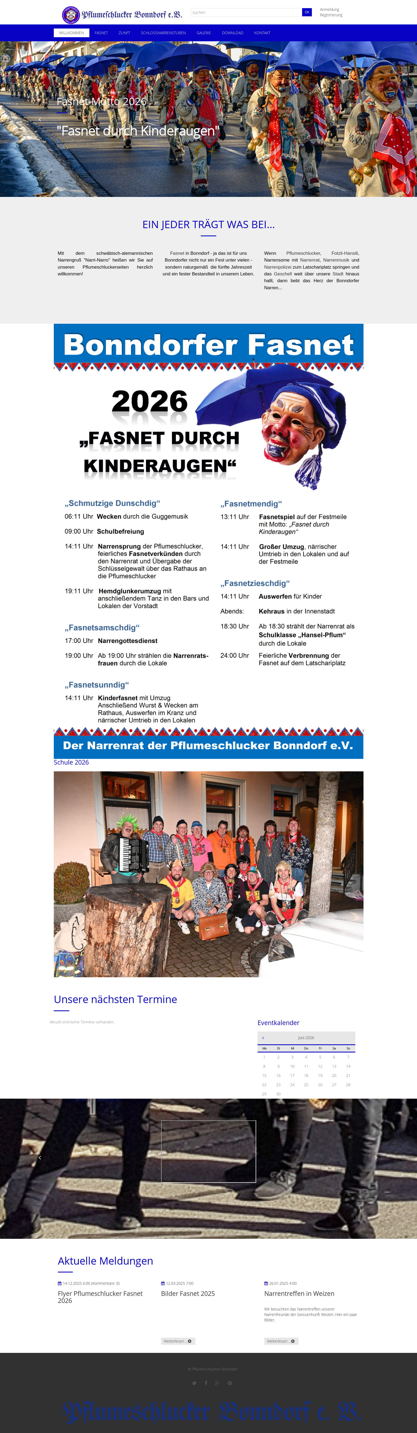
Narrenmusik (336, 260)
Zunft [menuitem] (124, 32)
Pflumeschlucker (303, 253)
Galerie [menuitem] (204, 32)
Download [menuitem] (232, 32)
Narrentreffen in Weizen (299, 1293)
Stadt (338, 273)
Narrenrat (310, 260)
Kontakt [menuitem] (262, 32)
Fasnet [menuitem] (101, 32)
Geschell (283, 273)
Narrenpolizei (277, 267)
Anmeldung (329, 9)
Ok (307, 12)
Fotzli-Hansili (344, 253)
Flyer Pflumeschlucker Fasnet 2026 (100, 1297)
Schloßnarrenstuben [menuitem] (163, 32)
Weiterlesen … (176, 1341)
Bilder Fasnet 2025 (188, 1293)
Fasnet (177, 253)
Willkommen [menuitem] (71, 32)
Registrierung (331, 14)
